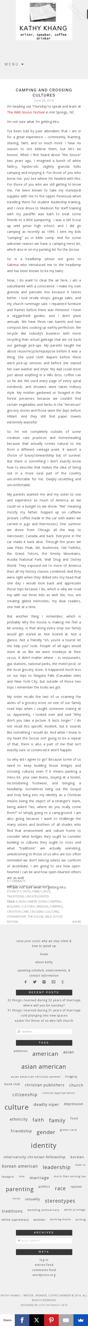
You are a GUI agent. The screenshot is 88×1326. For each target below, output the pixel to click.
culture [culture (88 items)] (16, 1107)
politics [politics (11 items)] (44, 1186)
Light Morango (49, 1305)
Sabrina (13, 264)
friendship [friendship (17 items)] (21, 1131)
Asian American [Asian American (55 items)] (43, 1066)
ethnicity (14, 891)
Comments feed (44, 1270)
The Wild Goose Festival (26, 112)
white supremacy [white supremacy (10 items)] (15, 1220)
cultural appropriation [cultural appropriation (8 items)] (58, 1093)
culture (43, 886)
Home (44, 954)
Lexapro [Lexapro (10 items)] (8, 1177)
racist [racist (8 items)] (16, 1198)
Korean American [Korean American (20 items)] (20, 1166)
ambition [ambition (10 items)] (21, 1051)
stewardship (16, 917)
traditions (15, 896)
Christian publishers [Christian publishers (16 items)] (45, 1084)
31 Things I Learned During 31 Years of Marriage (44, 1010)
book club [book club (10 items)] (12, 1084)
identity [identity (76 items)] (44, 1145)
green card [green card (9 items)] (68, 1129)
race (46, 891)
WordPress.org (44, 1275)
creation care (18, 912)
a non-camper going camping (38, 902)
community (27, 886)
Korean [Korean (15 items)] (77, 1156)
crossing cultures (44, 912)
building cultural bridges (27, 906)
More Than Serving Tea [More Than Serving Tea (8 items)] (70, 1176)
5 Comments (16, 881)
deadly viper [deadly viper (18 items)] (46, 1104)
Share (76, 922)
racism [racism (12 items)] (76, 1186)
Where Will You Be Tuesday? (44, 1005)
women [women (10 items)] (39, 1220)
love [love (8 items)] (22, 1176)
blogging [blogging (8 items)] (71, 1076)
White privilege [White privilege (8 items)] (75, 1209)
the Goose (36, 917)
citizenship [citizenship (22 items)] (25, 1094)
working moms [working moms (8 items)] (60, 1219)
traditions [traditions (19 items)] (12, 1211)
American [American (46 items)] (45, 1053)
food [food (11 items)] (74, 1118)
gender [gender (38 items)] (46, 1132)
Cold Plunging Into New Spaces (44, 1015)
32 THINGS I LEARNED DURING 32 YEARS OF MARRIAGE (44, 1000)
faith (27, 891)
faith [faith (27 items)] (38, 1120)
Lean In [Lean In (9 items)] (80, 1164)
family (37, 891)
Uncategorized (37, 896)
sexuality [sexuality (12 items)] (32, 1199)
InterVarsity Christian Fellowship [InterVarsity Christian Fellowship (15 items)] (35, 1156)
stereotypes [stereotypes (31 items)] (60, 1200)
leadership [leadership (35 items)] (57, 1166)
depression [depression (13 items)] (73, 1104)
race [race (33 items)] (60, 1188)
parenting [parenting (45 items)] (20, 1189)
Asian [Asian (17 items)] (68, 1052)
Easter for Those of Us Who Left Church (44, 1021)
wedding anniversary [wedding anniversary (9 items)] (43, 1210)
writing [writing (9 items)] (81, 1219)
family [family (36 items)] (57, 1120)
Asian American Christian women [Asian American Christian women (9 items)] (36, 1076)
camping (56, 906)
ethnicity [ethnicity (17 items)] (19, 1119)
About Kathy (44, 962)
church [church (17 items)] (76, 1085)
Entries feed (44, 1265)
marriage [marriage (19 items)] (39, 1177)
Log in (44, 1260)
